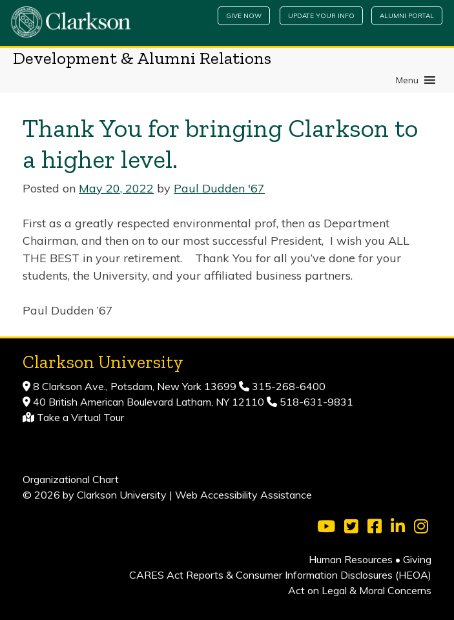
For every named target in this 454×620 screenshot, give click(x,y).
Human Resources (351, 559)
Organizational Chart (71, 479)
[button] (407, 80)
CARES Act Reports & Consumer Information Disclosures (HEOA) (280, 574)
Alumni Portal (407, 16)
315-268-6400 (287, 386)
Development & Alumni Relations (142, 58)
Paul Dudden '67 (219, 188)
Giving (417, 559)
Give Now (244, 16)
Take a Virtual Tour (80, 417)
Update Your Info (321, 16)
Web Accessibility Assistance (243, 494)
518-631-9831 (315, 401)
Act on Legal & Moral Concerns (359, 590)
